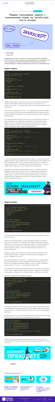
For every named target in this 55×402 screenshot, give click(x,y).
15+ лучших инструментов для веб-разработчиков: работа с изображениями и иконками (43, 389)
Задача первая (10, 52)
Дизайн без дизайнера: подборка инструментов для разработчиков (11, 388)
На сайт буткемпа (29, 3)
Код (34, 399)
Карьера (50, 399)
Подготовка (38, 399)
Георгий (12, 364)
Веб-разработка (38, 11)
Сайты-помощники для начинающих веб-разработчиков (26, 388)
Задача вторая (9, 54)
